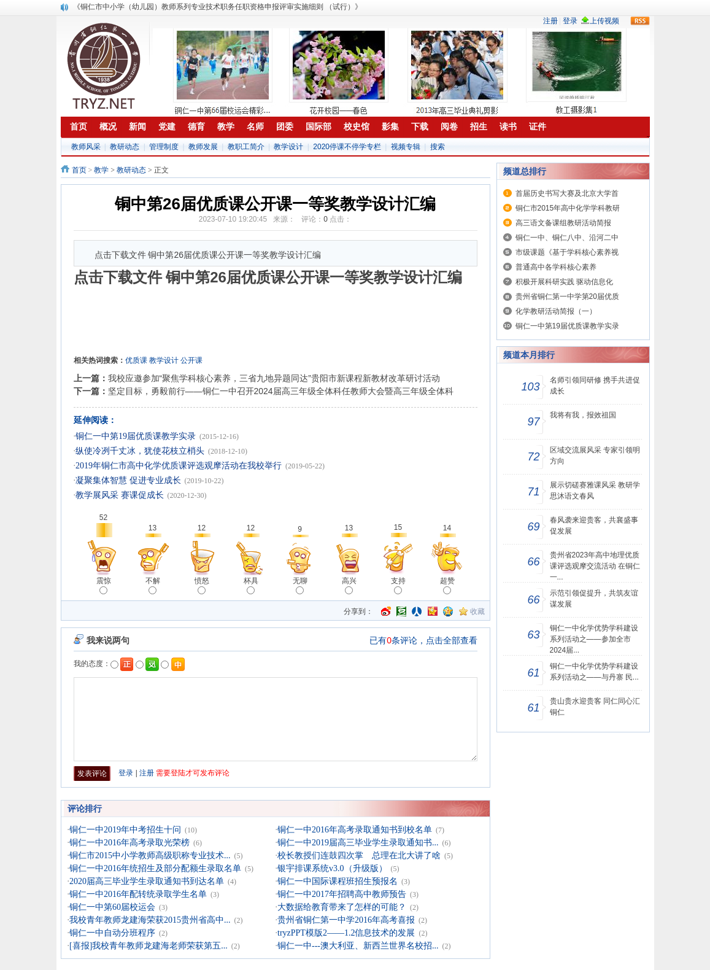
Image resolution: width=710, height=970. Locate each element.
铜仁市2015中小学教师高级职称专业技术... (150, 855)
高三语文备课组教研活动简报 (563, 223)
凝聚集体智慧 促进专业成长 (128, 480)
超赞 (447, 585)
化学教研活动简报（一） (555, 311)
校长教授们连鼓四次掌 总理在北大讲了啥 (359, 855)
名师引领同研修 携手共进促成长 (595, 385)
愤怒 (202, 585)
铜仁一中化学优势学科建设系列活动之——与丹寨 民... (594, 671)
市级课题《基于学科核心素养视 (567, 252)
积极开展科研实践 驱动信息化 (564, 281)
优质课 (136, 360)
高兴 (349, 585)
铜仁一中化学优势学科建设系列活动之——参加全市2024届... (594, 639)
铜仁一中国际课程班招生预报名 (337, 881)
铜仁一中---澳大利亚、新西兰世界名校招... (358, 945)
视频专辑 (405, 146)
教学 (101, 170)
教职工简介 (246, 146)
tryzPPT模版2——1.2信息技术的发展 (346, 932)
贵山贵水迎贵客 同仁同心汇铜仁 (595, 706)
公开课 (191, 360)
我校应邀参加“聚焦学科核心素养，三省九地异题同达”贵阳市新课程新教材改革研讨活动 (274, 378)
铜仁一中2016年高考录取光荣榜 (129, 842)
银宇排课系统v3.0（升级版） (332, 868)
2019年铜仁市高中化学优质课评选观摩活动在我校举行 (178, 465)
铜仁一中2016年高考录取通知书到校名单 (354, 829)
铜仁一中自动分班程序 (112, 932)
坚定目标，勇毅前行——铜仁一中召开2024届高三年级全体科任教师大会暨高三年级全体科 (280, 391)
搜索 (437, 146)
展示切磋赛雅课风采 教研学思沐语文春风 (595, 490)
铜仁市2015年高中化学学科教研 (567, 208)
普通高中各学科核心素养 (555, 267)
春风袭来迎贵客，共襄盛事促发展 (594, 525)
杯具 (251, 585)
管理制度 (164, 146)
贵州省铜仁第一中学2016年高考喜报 (346, 920)
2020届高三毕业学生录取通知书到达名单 (146, 881)
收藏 (477, 611)
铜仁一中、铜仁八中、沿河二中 (567, 237)
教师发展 (203, 146)
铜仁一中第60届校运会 (112, 907)
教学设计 (288, 146)
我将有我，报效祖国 (583, 415)
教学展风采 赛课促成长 (119, 495)
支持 (398, 585)
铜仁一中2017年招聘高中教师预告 (341, 894)
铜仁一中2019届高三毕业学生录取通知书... (358, 842)
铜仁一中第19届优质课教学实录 (135, 436)
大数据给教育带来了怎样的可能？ (341, 907)
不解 (152, 585)
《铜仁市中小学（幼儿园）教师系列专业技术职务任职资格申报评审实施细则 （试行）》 (217, 6)
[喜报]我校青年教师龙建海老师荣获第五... (148, 945)
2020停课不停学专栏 (347, 146)
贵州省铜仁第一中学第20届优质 (567, 296)
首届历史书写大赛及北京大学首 (567, 193)
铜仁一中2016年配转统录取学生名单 (138, 894)
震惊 (103, 585)
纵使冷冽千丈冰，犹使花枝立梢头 (139, 451)
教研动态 (124, 146)
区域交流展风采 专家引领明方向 (595, 455)
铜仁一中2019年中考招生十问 (125, 829)
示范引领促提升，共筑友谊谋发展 (594, 598)
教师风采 (86, 146)
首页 (79, 170)
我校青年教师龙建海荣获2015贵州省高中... (150, 920)
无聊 (300, 585)
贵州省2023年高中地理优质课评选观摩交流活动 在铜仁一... (595, 566)
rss (640, 21)
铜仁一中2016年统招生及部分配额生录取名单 (155, 868)
